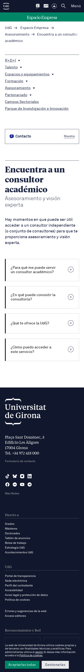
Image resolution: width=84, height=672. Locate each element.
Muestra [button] (69, 136)
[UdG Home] (6, 6)
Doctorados (12, 533)
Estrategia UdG (15, 547)
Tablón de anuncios (17, 538)
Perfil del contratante (19, 585)
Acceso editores (15, 616)
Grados (9, 524)
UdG (8, 28)
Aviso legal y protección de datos (26, 595)
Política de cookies (17, 599)
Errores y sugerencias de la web (25, 611)
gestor (39, 652)
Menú (76, 6)
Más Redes (12, 493)
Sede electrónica (16, 580)
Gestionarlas (55, 664)
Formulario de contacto (20, 461)
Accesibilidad (14, 590)
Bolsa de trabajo (15, 543)
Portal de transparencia (20, 576)
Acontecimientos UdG (19, 552)
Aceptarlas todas (22, 664)
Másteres (11, 528)
